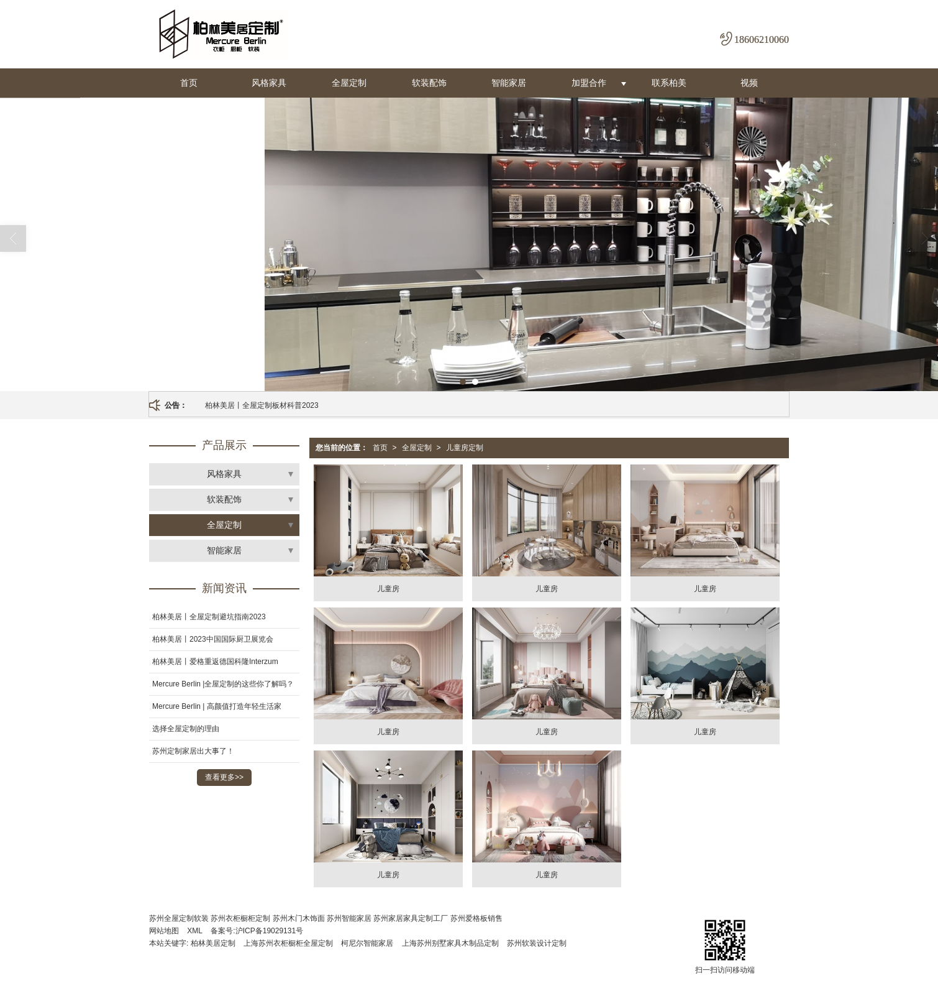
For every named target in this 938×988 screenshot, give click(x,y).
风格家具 (269, 83)
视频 (749, 83)
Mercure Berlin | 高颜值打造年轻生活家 (216, 706)
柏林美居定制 (213, 943)
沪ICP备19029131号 (269, 930)
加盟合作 (588, 83)
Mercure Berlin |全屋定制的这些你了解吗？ (223, 684)
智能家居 (508, 83)
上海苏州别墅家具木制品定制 (450, 943)
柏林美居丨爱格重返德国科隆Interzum (215, 661)
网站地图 (164, 930)
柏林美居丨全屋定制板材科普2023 (262, 405)
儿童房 (388, 588)
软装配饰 (429, 83)
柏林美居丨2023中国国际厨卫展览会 (212, 639)
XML (195, 930)
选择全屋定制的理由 (185, 728)
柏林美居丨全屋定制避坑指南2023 (209, 616)
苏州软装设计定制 (537, 943)
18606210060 (761, 40)
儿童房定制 (464, 447)
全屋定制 (349, 83)
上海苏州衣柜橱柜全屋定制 (288, 943)
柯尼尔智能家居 (367, 943)
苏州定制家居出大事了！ (193, 751)
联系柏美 (669, 83)
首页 (189, 83)
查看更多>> (224, 777)
